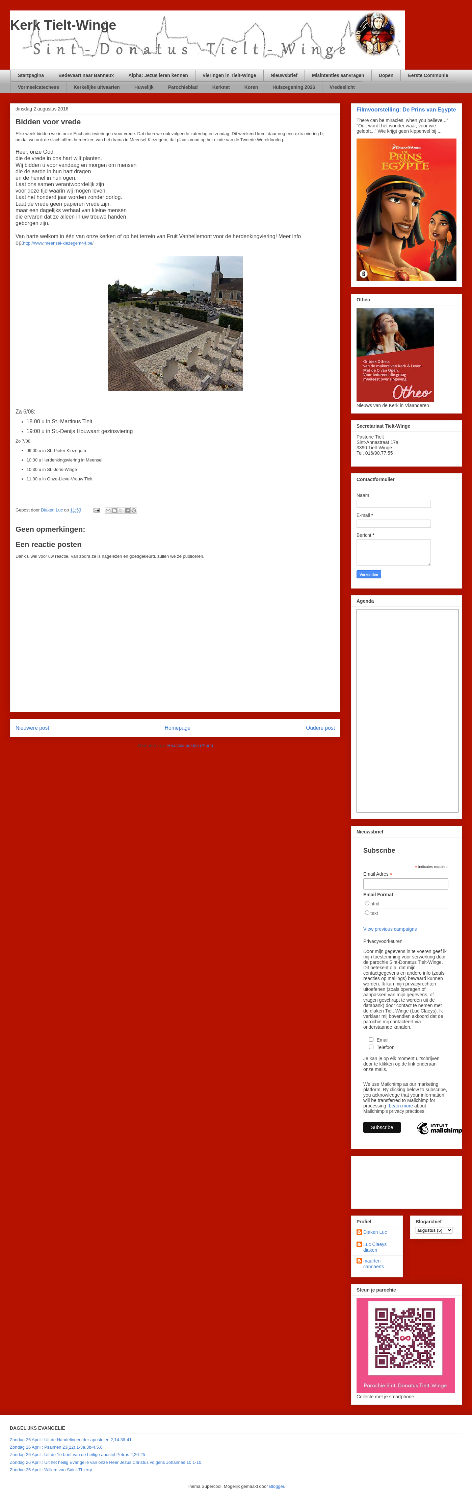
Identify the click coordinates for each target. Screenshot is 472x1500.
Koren (251, 87)
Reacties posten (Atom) (190, 745)
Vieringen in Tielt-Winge (229, 75)
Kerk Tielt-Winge (63, 25)
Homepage (177, 728)
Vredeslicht (342, 87)
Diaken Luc (375, 1232)
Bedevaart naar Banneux (86, 75)
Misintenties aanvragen (338, 75)
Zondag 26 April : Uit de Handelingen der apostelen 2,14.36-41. (71, 1439)
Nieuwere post (32, 728)
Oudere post (320, 728)
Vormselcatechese (38, 87)
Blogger (276, 1486)
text (374, 913)
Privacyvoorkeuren (382, 941)
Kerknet (221, 87)
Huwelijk (144, 87)
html (374, 903)
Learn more (401, 1105)
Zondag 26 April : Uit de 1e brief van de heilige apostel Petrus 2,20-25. (78, 1454)
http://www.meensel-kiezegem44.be (57, 243)
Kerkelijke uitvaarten (97, 87)
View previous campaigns (390, 929)
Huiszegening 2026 (293, 87)
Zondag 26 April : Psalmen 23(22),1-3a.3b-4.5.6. (57, 1447)
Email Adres (378, 874)
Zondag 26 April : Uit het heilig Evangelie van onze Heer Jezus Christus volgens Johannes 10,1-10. (106, 1462)
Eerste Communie (428, 75)
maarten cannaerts (373, 1263)
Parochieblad (183, 87)
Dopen (386, 75)
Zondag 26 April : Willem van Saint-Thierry (51, 1469)
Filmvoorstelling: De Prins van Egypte (406, 109)
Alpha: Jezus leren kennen (158, 75)
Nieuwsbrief (284, 75)
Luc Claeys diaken (375, 1247)
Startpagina (31, 75)
